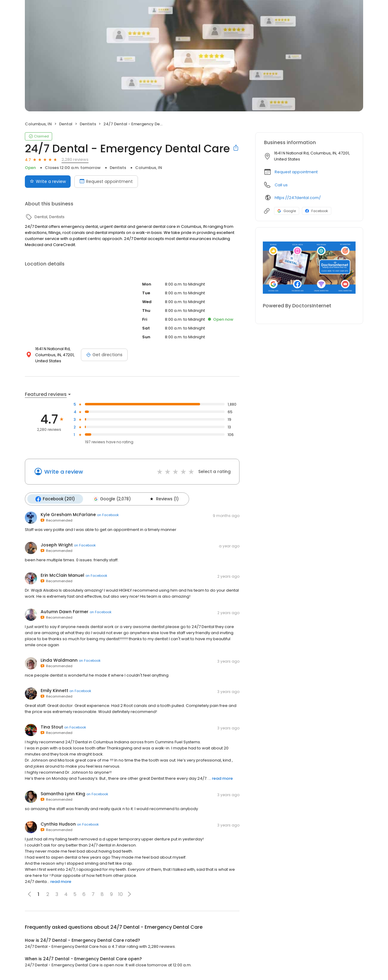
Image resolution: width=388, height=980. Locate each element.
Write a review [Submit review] (48, 181)
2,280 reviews (75, 159)
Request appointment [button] (296, 172)
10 (120, 893)
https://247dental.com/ (298, 198)
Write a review (63, 471)
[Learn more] (309, 267)
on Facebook (108, 514)
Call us (281, 185)
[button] (129, 894)
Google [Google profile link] (286, 210)
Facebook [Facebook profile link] (316, 210)
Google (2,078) (111, 499)
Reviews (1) (162, 499)
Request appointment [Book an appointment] (106, 181)
